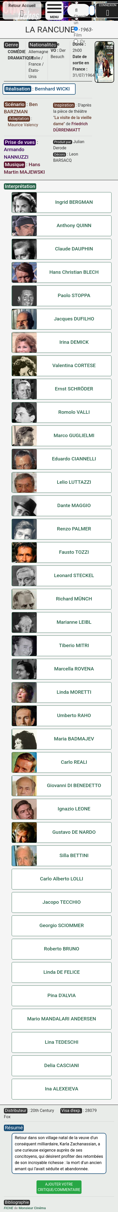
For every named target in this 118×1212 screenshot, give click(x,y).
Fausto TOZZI (74, 552)
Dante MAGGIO (74, 505)
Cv (79, 41)
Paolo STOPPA (74, 295)
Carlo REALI (74, 762)
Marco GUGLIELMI (74, 435)
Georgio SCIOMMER (61, 925)
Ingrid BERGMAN (74, 202)
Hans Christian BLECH (74, 272)
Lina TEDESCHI (61, 1042)
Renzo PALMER (74, 529)
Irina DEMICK (74, 342)
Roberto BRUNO (61, 949)
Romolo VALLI (74, 412)
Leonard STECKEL (74, 575)
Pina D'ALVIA (61, 995)
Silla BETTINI (74, 855)
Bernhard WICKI (52, 89)
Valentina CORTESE (73, 365)
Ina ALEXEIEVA (61, 1089)
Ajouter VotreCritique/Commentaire (59, 1187)
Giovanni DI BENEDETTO (74, 785)
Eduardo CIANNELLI (74, 459)
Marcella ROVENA (74, 669)
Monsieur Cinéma (32, 1208)
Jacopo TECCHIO (61, 902)
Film (78, 32)
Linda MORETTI (74, 692)
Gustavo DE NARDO (74, 832)
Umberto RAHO (74, 715)
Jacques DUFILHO (74, 319)
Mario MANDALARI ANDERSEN (61, 1019)
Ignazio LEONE (74, 809)
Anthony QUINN (74, 225)
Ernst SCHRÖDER (74, 389)
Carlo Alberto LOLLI (61, 879)
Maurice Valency (23, 124)
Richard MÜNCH (74, 599)
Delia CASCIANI (61, 1065)
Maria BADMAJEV (74, 739)
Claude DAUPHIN (74, 249)
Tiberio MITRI (74, 645)
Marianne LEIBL (74, 622)
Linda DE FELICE (61, 972)
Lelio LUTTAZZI (74, 482)
